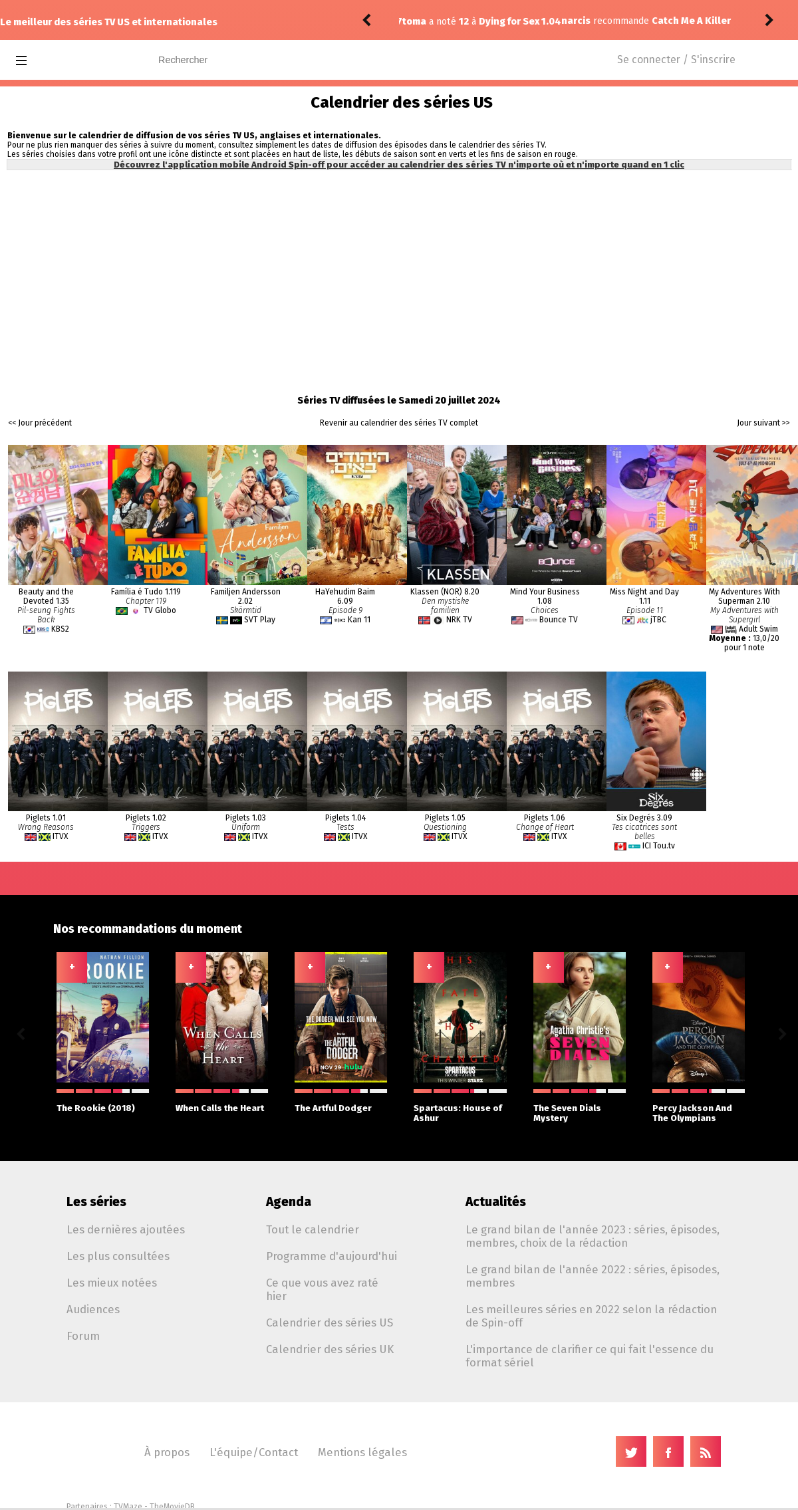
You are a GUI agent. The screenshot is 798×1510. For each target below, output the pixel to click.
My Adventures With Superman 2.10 (744, 596)
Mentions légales (362, 1452)
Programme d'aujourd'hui (331, 1256)
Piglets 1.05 (445, 817)
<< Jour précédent (40, 423)
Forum (83, 1335)
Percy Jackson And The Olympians (698, 1106)
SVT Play (259, 619)
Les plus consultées (118, 1256)
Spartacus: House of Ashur (460, 1106)
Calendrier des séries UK (330, 1349)
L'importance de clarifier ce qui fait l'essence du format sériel (590, 1355)
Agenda (288, 1201)
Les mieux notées (111, 1282)
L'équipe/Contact (253, 1452)
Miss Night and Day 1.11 (644, 596)
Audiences (93, 1309)
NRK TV (459, 619)
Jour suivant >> (763, 423)
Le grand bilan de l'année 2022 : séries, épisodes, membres (593, 1276)
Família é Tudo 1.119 (146, 591)
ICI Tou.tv (658, 845)
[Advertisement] (399, 273)
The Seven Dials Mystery (579, 1106)
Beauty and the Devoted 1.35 (46, 596)
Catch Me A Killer (532, 21)
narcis (417, 21)
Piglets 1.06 (544, 817)
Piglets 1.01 (46, 817)
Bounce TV (558, 619)
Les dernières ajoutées (125, 1229)
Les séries (96, 1201)
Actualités (496, 1201)
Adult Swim (758, 629)
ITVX (60, 836)
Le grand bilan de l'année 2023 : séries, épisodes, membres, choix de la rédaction (593, 1236)
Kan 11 (359, 619)
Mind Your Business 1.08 (545, 596)
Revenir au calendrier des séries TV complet (399, 423)
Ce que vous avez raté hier (322, 1289)
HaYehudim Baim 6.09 (345, 596)
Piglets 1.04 (345, 817)
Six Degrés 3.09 (644, 817)
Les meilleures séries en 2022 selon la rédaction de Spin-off (591, 1316)
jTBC (658, 619)
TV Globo (160, 610)
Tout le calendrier (312, 1229)
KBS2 (60, 629)
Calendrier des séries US (329, 1322)
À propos (167, 1452)
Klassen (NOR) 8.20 (444, 591)
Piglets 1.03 (245, 817)
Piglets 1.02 (146, 817)
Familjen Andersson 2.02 (246, 596)
